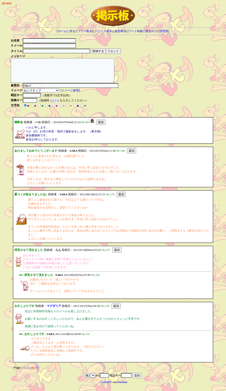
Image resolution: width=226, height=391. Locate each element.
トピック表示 (103, 31)
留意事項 (120, 31)
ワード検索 (135, 31)
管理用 (164, 31)
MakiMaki (122, 387)
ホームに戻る (66, 31)
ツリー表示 (85, 31)
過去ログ (151, 31)
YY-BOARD (105, 387)
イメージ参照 (70, 95)
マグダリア (54, 310)
